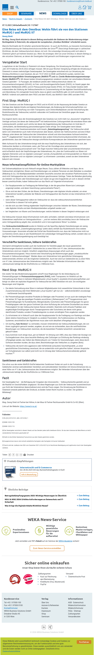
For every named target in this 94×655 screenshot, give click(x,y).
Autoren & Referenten (50, 605)
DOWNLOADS (59, 13)
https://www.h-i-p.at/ (28, 406)
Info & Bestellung (28, 474)
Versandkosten (74, 616)
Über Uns (45, 602)
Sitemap (77, 611)
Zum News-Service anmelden (47, 548)
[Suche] (17, 8)
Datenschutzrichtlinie (11, 651)
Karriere (45, 608)
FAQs (70, 611)
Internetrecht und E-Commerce (36, 467)
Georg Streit (7, 36)
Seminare (45, 616)
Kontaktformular (11, 608)
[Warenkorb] (89, 7)
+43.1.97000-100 (14, 602)
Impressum (46, 611)
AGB (70, 602)
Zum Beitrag (83, 495)
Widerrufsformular (75, 608)
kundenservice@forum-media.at (79, 1)
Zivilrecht (28, 19)
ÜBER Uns (76, 13)
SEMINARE (26, 13)
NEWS (42, 13)
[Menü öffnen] (12, 8)
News (4, 19)
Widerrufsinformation (77, 605)
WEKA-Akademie (65, 541)
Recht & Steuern (15, 19)
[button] (80, 7)
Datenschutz (78, 602)
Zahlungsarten (44, 573)
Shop (44, 614)
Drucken (30, 455)
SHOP (10, 13)
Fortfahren (84, 642)
